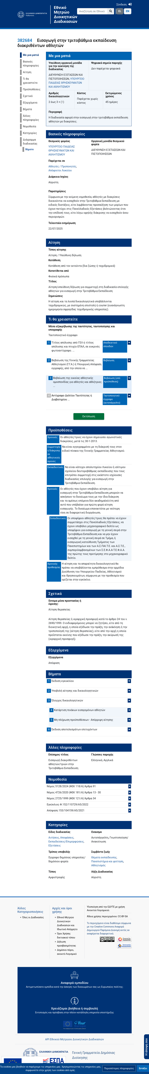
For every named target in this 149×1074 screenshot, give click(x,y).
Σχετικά (28, 96)
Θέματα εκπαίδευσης (104, 857)
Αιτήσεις (53, 837)
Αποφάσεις (67, 837)
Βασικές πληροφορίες (31, 63)
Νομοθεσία (29, 126)
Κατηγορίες (30, 133)
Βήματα (27, 109)
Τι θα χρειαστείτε (30, 80)
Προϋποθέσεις (32, 89)
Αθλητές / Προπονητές (62, 166)
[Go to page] (110, 11)
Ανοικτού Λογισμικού (98, 910)
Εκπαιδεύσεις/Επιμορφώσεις (66, 841)
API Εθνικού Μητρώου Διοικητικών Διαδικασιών (74, 1039)
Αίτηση (27, 72)
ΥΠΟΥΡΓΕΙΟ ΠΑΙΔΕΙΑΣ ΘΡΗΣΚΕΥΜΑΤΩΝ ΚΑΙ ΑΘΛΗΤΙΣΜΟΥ (66, 82)
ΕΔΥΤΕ (111, 906)
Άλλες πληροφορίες (31, 117)
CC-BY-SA (123, 916)
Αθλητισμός (98, 865)
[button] (119, 1068)
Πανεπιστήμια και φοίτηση (107, 861)
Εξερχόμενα (30, 102)
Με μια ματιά (31, 55)
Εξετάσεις (54, 845)
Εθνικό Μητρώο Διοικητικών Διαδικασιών (63, 14)
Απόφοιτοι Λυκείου (60, 170)
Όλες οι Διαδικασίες (33, 917)
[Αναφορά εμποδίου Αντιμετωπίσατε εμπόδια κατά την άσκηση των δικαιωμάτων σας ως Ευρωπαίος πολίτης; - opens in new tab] (74, 981)
